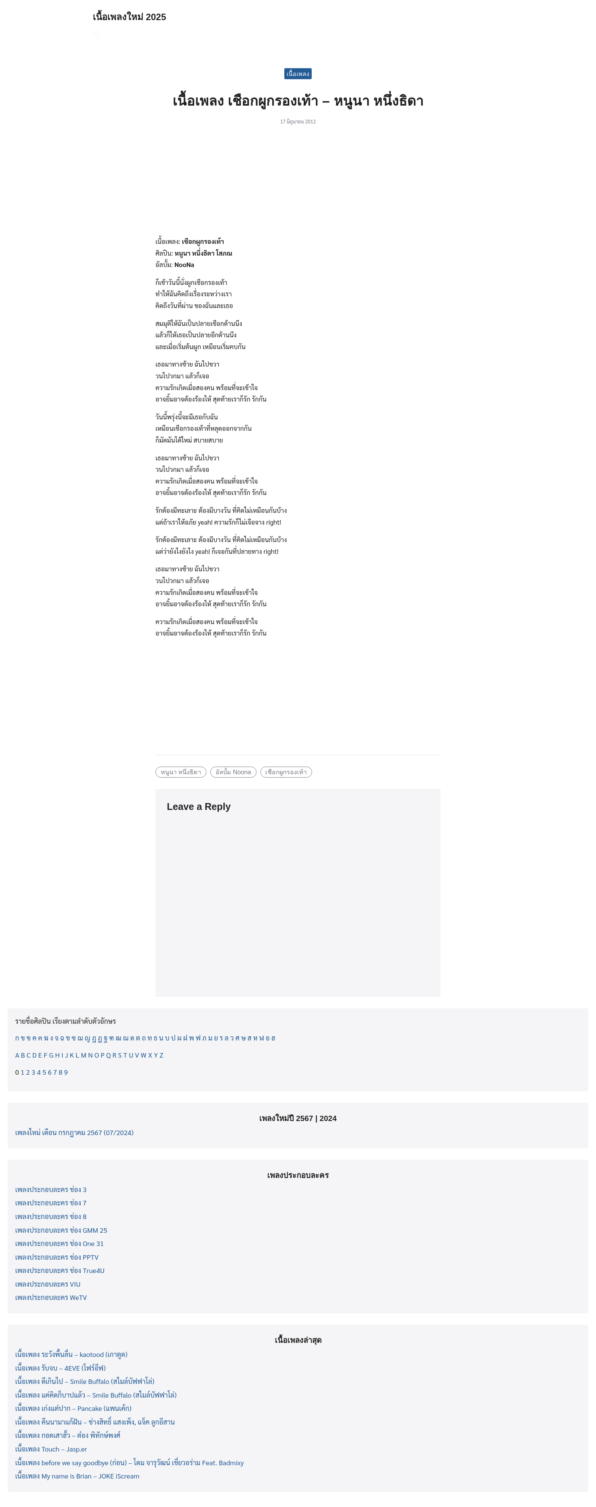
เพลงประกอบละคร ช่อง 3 (51, 1189)
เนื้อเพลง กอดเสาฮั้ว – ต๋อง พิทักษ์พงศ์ (67, 1435)
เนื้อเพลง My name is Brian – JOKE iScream (77, 1475)
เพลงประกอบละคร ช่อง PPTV (56, 1256)
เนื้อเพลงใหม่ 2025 (129, 17)
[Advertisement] (298, 185)
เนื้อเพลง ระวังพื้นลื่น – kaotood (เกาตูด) (71, 1354)
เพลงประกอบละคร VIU (48, 1283)
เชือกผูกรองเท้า (286, 772)
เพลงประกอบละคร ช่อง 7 (51, 1202)
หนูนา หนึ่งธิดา (181, 772)
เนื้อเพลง (298, 73)
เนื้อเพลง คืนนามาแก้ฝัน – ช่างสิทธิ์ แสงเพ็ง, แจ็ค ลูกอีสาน (95, 1421)
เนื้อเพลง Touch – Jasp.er (51, 1448)
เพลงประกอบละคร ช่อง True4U (60, 1270)
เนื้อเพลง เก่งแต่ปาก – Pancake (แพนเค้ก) (73, 1408)
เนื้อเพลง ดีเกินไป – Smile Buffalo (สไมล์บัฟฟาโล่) (84, 1381)
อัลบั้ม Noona (233, 772)
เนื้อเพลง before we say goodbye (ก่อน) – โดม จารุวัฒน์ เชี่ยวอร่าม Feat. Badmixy (129, 1462)
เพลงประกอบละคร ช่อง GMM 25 (61, 1230)
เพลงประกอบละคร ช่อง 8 (51, 1216)
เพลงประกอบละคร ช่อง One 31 (59, 1243)
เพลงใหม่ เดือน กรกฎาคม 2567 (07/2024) (74, 1132)
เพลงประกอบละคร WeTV (51, 1297)
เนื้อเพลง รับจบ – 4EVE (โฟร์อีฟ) (60, 1367)
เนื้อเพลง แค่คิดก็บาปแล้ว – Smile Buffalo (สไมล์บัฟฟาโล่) (95, 1394)
